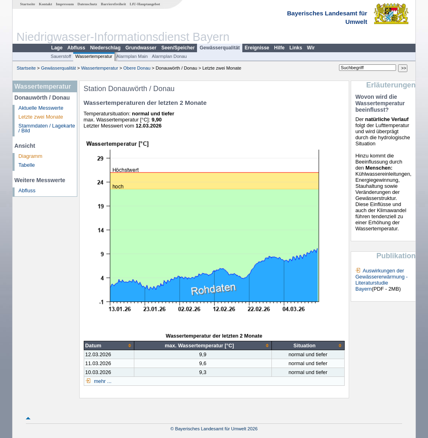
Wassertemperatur (93, 56)
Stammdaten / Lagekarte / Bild (47, 128)
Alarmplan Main (132, 56)
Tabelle (27, 165)
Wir (311, 48)
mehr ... (102, 381)
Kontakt (45, 4)
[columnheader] (109, 345)
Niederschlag (105, 48)
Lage (57, 48)
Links (296, 48)
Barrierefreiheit (113, 4)
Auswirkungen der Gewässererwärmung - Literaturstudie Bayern (381, 280)
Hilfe (279, 48)
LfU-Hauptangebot (144, 4)
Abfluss (76, 48)
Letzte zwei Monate (41, 117)
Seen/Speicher (178, 48)
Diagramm (30, 156)
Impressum (65, 4)
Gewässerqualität (219, 48)
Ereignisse (257, 48)
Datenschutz (87, 4)
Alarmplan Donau (169, 56)
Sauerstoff (61, 56)
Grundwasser (141, 48)
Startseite (27, 4)
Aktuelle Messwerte (41, 108)
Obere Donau (136, 68)
